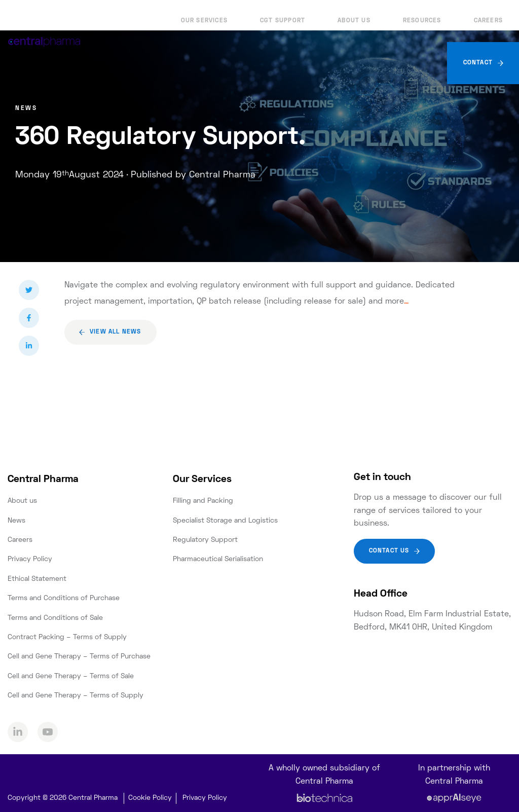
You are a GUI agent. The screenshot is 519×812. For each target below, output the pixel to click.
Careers (488, 21)
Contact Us (389, 551)
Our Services (204, 21)
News (16, 521)
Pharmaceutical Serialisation (218, 559)
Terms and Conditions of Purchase (64, 598)
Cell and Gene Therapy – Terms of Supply (75, 695)
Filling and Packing (203, 501)
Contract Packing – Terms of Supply (67, 637)
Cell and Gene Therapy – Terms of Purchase (79, 656)
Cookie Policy (150, 798)
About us (354, 21)
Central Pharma (43, 479)
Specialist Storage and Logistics (225, 521)
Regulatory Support (205, 540)
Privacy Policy (30, 559)
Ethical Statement (37, 579)
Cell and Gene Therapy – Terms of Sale (71, 676)
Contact (478, 63)
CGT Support (282, 21)
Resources (422, 21)
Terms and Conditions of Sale (55, 618)
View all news (115, 332)
